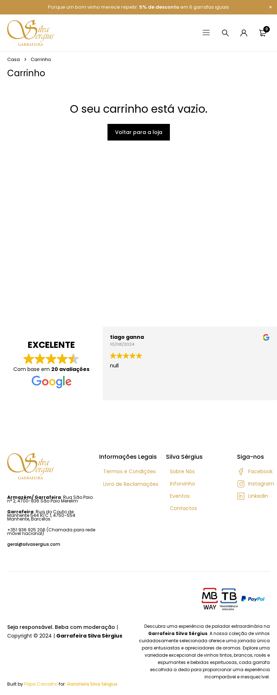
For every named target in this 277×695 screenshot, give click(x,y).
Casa (13, 59)
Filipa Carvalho (41, 684)
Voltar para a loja (138, 132)
